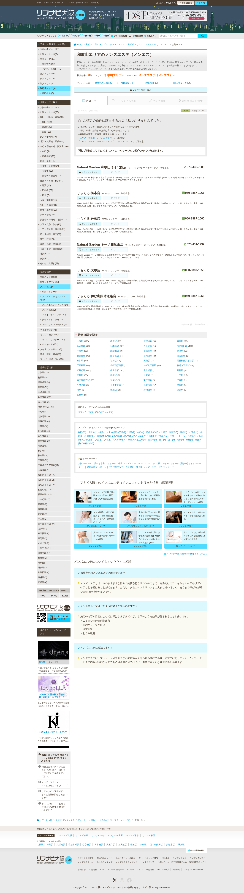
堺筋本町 (64, 36)
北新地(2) (92, 432)
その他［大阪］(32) (48, 263)
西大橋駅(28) (44, 441)
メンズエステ (45, 287)
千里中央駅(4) (44, 548)
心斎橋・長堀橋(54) (48, 166)
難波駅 (180, 341)
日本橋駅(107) (44, 397)
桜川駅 (80, 360)
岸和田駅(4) (43, 572)
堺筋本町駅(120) (46, 406)
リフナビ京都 (98, 835)
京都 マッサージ (108, 463)
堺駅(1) (41, 563)
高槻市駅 (147, 385)
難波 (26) (45, 185)
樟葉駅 (180, 385)
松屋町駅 (81, 370)
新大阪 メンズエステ (146, 467)
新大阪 (76, 36)
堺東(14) (110, 439)
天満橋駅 (81, 365)
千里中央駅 (115, 385)
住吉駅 (146, 375)
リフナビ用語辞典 (197, 858)
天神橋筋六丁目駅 (185, 360)
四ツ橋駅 (114, 356)
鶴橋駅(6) (42, 504)
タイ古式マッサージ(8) (50, 349)
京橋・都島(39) (46, 214)
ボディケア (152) (49, 344)
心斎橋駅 (81, 346)
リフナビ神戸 (81, 835)
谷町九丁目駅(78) (46, 484)
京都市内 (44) (47, 64)
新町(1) (183, 432)
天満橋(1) (141, 436)
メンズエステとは (85, 862)
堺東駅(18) (43, 567)
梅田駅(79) (43, 377)
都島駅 (113, 375)
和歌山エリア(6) (46, 88)
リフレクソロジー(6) (88, 412)
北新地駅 (114, 351)
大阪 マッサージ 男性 (88, 463)
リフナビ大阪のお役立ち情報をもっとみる (185, 554)
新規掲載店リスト (104, 858)
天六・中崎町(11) (47, 136)
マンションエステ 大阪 (149, 463)
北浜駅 (180, 351)
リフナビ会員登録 (116, 869)
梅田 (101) (46, 122)
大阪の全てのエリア (48, 107)
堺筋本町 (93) (47, 156)
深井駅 (180, 390)
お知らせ (82, 869)
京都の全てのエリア (48, 49)
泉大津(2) (152, 439)
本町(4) (140, 432)
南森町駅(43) (44, 421)
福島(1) (102, 432)
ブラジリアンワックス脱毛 (121, 467)
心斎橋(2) (193, 432)
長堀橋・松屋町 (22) (50, 175)
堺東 (97, 36)
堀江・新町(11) (46, 161)
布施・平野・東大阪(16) (50, 249)
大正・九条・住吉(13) (49, 224)
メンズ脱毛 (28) (48, 310)
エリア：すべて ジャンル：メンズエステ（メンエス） (106, 141)
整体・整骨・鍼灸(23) (49, 354)
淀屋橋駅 (147, 341)
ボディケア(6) (106, 412)
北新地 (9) (46, 127)
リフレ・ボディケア (48, 335)
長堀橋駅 (114, 370)
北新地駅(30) (44, 416)
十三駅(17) (43, 519)
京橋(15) (163, 436)
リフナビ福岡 (148, 835)
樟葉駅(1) (42, 558)
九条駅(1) (42, 528)
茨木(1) (171, 439)
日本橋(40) (101, 436)
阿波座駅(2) (43, 445)
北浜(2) (131, 432)
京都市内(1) (88, 443)
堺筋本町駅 (182, 346)
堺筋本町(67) (152, 432)
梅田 (106, 36)
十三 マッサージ (166, 467)
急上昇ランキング (104, 862)
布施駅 (80, 395)
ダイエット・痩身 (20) (52, 319)
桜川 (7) (45, 195)
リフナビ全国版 (45, 835)
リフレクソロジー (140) (52, 339)
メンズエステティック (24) (54, 305)
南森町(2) (121, 436)
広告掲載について (97, 869)
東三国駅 (147, 380)
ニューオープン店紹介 (125, 858)
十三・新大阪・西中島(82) (51, 229)
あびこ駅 (81, 385)
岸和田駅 (147, 390)
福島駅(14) (43, 455)
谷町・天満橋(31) (47, 205)
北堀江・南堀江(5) (169, 432)
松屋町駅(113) (44, 489)
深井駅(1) (42, 577)
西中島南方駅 (83, 380)
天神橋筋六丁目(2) (117, 432)
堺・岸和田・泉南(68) (49, 234)
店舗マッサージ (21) (50, 291)
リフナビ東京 (132, 835)
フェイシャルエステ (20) (53, 314)
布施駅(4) (42, 582)
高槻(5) (180, 439)
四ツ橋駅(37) (44, 436)
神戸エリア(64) (46, 73)
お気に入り (150, 36)
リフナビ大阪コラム (121, 36)
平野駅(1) (42, 538)
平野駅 (180, 380)
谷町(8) (131, 436)
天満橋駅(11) (44, 470)
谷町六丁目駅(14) (46, 480)
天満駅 (146, 360)
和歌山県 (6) (47, 93)
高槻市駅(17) (44, 553)
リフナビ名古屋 (115, 835)
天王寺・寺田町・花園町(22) (52, 219)
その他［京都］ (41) (50, 69)
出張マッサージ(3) (48, 54)
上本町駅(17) (44, 499)
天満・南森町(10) (47, 200)
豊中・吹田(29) (46, 239)
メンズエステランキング (126, 862)
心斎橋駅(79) (44, 392)
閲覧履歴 (138, 36)
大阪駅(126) (43, 372)
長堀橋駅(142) (44, 494)
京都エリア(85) (46, 59)
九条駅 (113, 380)
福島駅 (113, 360)
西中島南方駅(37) (46, 524)
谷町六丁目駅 (149, 365)
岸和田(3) (121, 439)
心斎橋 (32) (46, 171)
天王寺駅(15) (44, 402)
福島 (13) (45, 132)
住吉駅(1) (42, 514)
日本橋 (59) (46, 190)
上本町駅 (147, 370)
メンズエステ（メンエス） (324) (54, 298)
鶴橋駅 (180, 370)
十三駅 (180, 375)
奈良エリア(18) (46, 78)
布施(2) (189, 439)
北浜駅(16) (43, 426)
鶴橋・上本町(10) (47, 210)
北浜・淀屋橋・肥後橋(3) (51, 141)
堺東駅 (113, 390)
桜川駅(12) (43, 450)
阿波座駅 (181, 356)
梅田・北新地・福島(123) (51, 117)
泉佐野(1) (141, 439)
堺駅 (79, 390)
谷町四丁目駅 (116, 365)
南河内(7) (43, 258)
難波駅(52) (43, 387)
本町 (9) (45, 151)
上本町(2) (152, 436)
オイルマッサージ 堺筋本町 (175, 463)
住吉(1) (173, 436)
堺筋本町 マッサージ (96, 467)
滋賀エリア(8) (45, 83)
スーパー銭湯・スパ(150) (51, 359)
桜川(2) (111, 436)
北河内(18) (44, 253)
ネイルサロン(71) (47, 330)
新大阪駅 (81, 356)
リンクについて (147, 862)
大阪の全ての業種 (47, 277)
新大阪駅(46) (44, 431)
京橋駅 (80, 375)
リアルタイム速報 (85, 858)
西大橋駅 (147, 356)
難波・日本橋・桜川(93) (50, 180)
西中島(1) (192, 436)
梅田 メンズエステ (127, 463)
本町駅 (80, 351)
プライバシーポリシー (193, 869)
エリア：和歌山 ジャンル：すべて (97, 138)
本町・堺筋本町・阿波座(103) (53, 146)
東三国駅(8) (43, 533)
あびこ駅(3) (43, 543)
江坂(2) (100, 439)
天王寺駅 (147, 346)
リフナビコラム (179, 858)
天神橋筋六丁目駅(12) (48, 465)
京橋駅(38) (43, 509)
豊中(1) (162, 439)
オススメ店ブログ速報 (148, 858)
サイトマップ (163, 869)
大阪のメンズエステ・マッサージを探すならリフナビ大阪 (123, 887)
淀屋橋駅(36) (44, 382)
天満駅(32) (43, 460)
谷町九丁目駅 (183, 365)
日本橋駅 (114, 346)
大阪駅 (80, 341)
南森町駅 (147, 351)
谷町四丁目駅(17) (46, 475)
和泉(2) (131, 439)
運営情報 (150, 869)
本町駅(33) (43, 411)
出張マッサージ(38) (48, 112)
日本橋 (87, 36)
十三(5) (181, 436)
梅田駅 (113, 341)
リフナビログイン (135, 869)
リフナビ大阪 (65, 835)
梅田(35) (82, 432)
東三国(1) (90, 439)
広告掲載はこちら (179, 862)
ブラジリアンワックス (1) (53, 324)
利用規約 (176, 869)
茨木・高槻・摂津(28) (49, 244)
